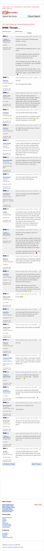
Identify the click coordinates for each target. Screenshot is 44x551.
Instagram (5, 534)
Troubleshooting (6, 524)
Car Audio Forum (7, 508)
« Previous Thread (9, 464)
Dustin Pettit (6, 420)
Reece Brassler (7, 405)
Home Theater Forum (8, 507)
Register (4, 520)
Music (4, 8)
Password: (21, 32)
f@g (39, 392)
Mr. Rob (5, 451)
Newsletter (16, 547)
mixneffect (6, 112)
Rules (3, 521)
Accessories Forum (8, 510)
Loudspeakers (18, 6)
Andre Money (6, 193)
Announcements (6, 525)
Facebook (5, 533)
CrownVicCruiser (7, 160)
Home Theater (27, 6)
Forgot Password (7, 517)
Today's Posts (38, 504)
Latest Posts (6, 6)
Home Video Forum (8, 506)
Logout (4, 518)
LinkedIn (4, 536)
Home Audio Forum (8, 504)
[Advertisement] (22, 483)
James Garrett (7, 143)
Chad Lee (5, 80)
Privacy (21, 547)
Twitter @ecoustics (7, 537)
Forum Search (34, 16)
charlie (5, 212)
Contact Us (10, 547)
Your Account (6, 527)
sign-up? (9, 31)
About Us (4, 547)
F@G (18, 243)
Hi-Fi (12, 6)
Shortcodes (5, 523)
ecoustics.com (11, 544)
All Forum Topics (7, 511)
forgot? (21, 31)
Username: (8, 32)
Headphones (35, 6)
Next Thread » (36, 464)
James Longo (6, 95)
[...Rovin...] (6, 39)
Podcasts (9, 8)
